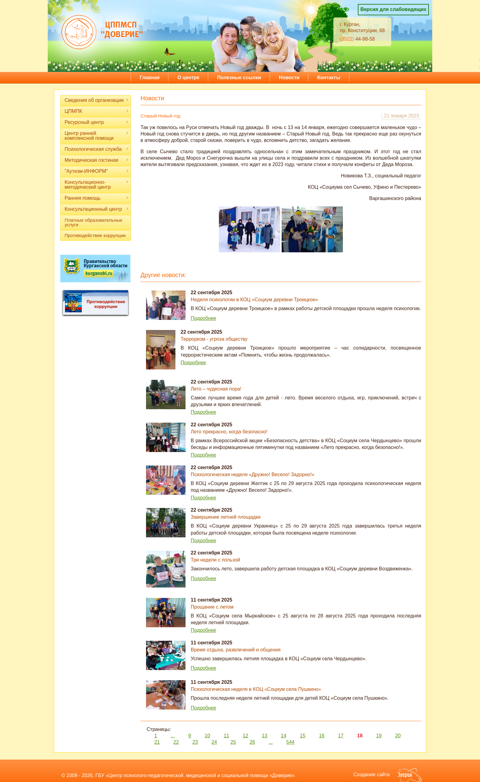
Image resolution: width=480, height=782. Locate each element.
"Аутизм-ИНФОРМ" (97, 171)
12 (245, 735)
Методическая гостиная (97, 160)
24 (214, 742)
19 (379, 735)
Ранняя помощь (97, 198)
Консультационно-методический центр (97, 185)
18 (360, 735)
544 (290, 742)
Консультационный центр (97, 209)
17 (340, 735)
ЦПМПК (97, 111)
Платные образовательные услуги (93, 222)
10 (207, 735)
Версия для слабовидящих (393, 9)
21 (157, 742)
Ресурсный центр (97, 122)
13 (264, 735)
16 (321, 735)
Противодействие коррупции (95, 235)
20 (398, 735)
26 (252, 742)
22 (176, 742)
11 (226, 735)
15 (303, 735)
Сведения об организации (97, 100)
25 (233, 742)
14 (284, 735)
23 (195, 742)
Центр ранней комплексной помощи (97, 136)
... (172, 735)
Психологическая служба (97, 149)
